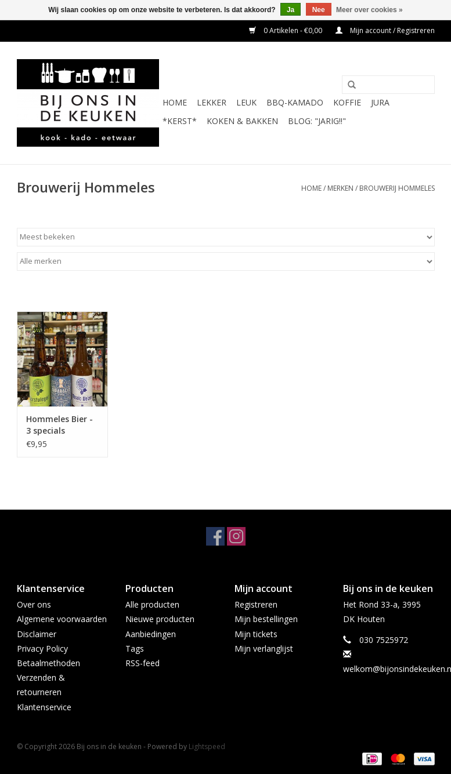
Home (175, 102)
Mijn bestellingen (266, 618)
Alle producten (152, 604)
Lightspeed (207, 746)
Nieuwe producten (159, 618)
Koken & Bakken (242, 120)
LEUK (246, 102)
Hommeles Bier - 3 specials (59, 424)
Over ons (34, 604)
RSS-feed (142, 662)
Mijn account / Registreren (385, 30)
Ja (290, 10)
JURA (380, 102)
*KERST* (180, 120)
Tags (134, 648)
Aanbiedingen (150, 633)
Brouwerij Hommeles (397, 188)
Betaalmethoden (48, 662)
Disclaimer (36, 633)
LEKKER (211, 102)
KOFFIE (347, 102)
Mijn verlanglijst (263, 648)
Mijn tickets (255, 633)
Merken (340, 188)
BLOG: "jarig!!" (317, 120)
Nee (318, 10)
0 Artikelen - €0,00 (286, 30)
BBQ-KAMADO (294, 102)
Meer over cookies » (369, 10)
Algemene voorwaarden (62, 618)
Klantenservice (44, 707)
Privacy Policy (42, 648)
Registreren (255, 604)
